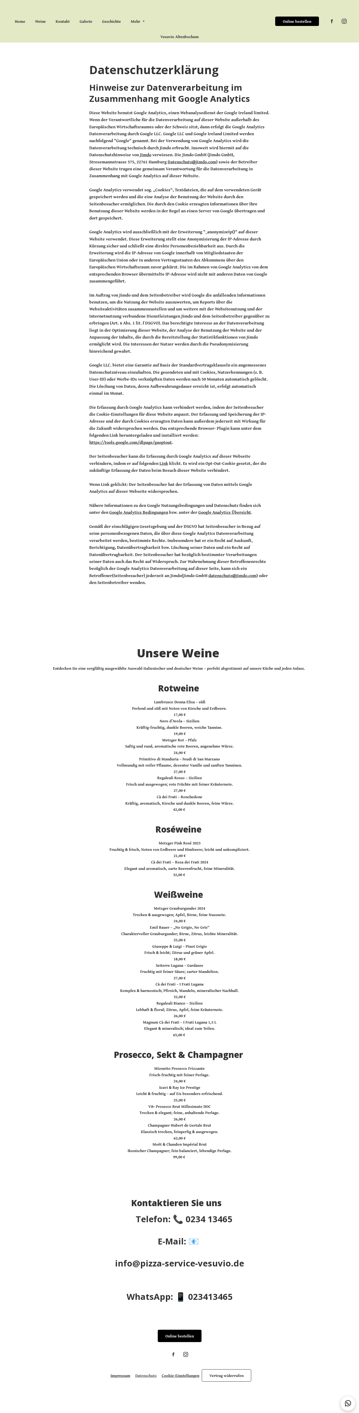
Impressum (120, 1392)
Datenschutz (146, 1392)
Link (165, 470)
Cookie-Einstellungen (180, 1392)
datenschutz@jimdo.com (235, 583)
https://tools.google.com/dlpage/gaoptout (132, 448)
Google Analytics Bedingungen (140, 519)
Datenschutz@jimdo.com (193, 164)
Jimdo (147, 156)
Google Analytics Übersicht (228, 519)
